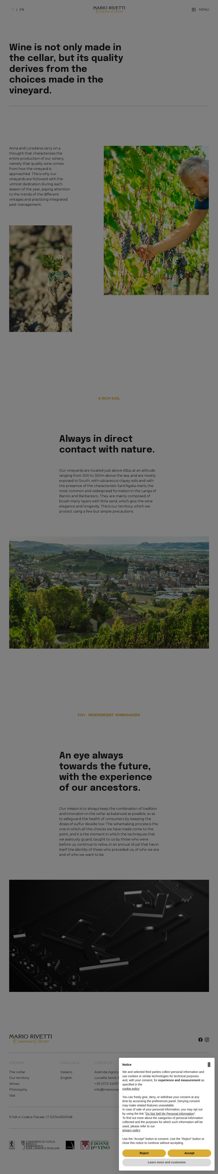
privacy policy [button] (131, 1130)
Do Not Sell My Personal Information (170, 1113)
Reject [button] (144, 1153)
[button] (209, 1064)
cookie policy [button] (130, 1088)
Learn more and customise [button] (167, 1162)
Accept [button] (189, 1153)
